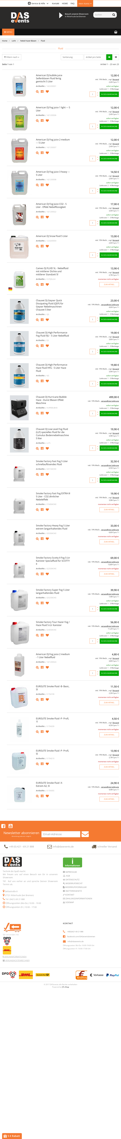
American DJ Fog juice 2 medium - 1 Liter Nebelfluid (53, 656)
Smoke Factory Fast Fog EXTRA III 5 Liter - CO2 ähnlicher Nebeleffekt (53, 496)
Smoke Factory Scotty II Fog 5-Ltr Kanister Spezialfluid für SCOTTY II (53, 560)
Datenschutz (72, 879)
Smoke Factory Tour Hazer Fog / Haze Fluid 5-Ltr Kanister (53, 623)
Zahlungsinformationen (78, 898)
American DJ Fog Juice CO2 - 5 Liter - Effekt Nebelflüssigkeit (51, 205)
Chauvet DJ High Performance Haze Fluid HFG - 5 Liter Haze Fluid (51, 367)
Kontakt (55, 3)
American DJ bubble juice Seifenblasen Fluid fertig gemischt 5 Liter (49, 78)
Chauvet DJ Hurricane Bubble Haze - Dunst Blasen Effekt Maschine (51, 400)
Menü (8, 32)
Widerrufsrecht (74, 883)
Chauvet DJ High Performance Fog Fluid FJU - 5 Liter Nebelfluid (52, 334)
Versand (115, 79)
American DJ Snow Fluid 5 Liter (52, 236)
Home (4, 40)
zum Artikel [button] (109, 284)
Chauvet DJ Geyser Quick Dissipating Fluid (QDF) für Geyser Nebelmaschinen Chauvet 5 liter (49, 305)
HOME (65, 3)
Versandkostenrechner (17, 960)
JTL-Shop (65, 986)
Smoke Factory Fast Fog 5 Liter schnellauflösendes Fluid (52, 463)
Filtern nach (11, 57)
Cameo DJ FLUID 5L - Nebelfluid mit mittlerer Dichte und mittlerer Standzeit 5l (52, 271)
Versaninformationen (14, 956)
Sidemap (69, 902)
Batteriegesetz (73, 890)
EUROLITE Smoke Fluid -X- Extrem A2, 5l (49, 784)
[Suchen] (102, 15)
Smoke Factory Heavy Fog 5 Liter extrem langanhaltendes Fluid (53, 527)
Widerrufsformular (76, 886)
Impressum (71, 871)
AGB (67, 875)
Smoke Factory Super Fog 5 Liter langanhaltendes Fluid (53, 591)
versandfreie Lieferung (110, 304)
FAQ (72, 3)
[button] (38, 3)
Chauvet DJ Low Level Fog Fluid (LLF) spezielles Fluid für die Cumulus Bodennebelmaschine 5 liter (52, 434)
